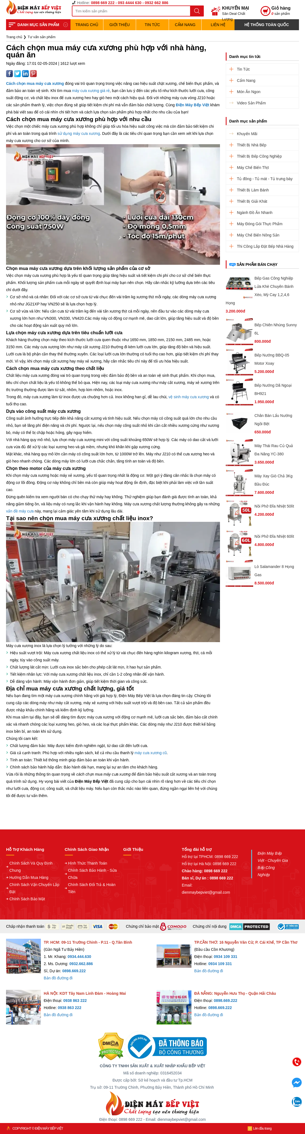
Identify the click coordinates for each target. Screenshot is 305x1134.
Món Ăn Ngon (249, 92)
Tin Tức (152, 25)
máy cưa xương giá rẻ (91, 90)
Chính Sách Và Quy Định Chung (30, 867)
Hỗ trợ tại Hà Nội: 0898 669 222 (209, 864)
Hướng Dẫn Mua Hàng (28, 877)
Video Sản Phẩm (251, 103)
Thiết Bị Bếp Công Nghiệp (259, 156)
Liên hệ (218, 25)
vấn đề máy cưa (19, 511)
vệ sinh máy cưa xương (188, 397)
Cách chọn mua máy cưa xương (35, 83)
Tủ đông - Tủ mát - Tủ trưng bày (265, 179)
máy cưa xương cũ (151, 753)
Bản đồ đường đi (58, 978)
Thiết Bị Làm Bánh (253, 190)
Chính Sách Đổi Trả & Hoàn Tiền (91, 888)
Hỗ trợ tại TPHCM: (198, 856)
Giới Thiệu (119, 25)
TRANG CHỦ (86, 25)
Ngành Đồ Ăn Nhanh (254, 212)
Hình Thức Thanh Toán (87, 863)
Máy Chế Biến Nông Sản (258, 235)
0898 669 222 (226, 856)
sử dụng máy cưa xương (79, 133)
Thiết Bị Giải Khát (252, 201)
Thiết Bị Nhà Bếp (251, 145)
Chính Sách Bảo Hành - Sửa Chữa (92, 874)
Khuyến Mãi (247, 134)
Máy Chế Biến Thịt (253, 167)
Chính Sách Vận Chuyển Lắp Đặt (34, 888)
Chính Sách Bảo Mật (27, 899)
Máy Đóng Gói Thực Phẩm (260, 224)
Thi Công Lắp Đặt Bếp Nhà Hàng (265, 246)
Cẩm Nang (185, 25)
